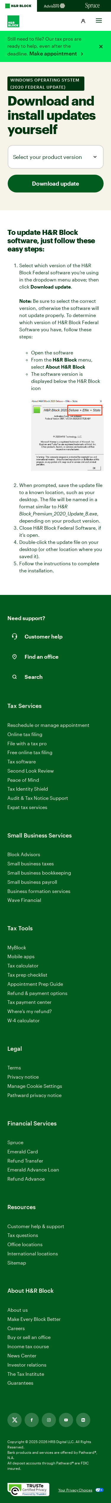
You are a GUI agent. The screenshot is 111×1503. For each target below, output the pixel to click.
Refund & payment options (37, 993)
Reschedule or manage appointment (48, 725)
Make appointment (53, 53)
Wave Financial (24, 900)
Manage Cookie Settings (34, 1086)
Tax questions (22, 1235)
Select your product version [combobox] (47, 157)
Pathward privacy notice (34, 1095)
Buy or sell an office (29, 1337)
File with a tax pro (27, 743)
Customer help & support (35, 1226)
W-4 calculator (23, 1020)
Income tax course (28, 1346)
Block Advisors (23, 854)
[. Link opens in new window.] (28, 1490)
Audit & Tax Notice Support (37, 798)
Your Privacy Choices (75, 1490)
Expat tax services (27, 807)
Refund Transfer (25, 1160)
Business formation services (38, 891)
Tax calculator (22, 965)
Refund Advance (26, 1179)
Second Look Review (30, 770)
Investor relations (26, 1365)
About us (17, 1310)
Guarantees (20, 1383)
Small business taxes (30, 863)
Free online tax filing (29, 752)
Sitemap (16, 1263)
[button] (83, 21)
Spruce (15, 1142)
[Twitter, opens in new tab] (14, 1420)
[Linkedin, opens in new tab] (83, 1420)
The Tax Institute (25, 1374)
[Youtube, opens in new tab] (66, 1420)
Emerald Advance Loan (33, 1169)
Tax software (21, 761)
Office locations (25, 1244)
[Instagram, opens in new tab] (49, 1420)
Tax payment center (29, 1002)
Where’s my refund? (29, 1011)
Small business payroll (32, 882)
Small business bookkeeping (39, 872)
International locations (32, 1254)
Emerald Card (22, 1151)
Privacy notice (23, 1077)
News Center (21, 1355)
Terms (14, 1067)
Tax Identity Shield (27, 789)
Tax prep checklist (27, 974)
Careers (16, 1328)
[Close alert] (101, 46)
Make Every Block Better (34, 1319)
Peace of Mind (23, 780)
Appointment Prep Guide (35, 984)
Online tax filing (24, 734)
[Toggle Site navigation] (99, 19)
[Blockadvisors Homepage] (55, 6)
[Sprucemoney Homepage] (92, 6)
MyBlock (16, 947)
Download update (55, 183)
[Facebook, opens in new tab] (32, 1420)
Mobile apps (21, 956)
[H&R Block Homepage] (18, 6)
